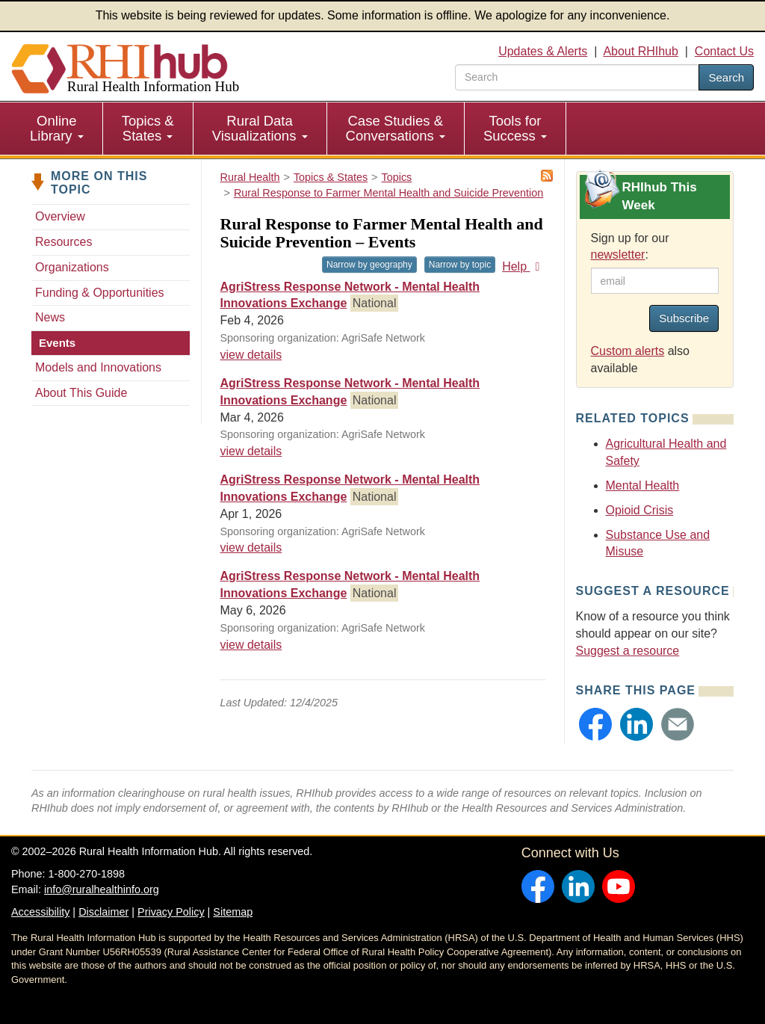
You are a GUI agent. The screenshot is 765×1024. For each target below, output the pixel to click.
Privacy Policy (171, 912)
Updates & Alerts (542, 51)
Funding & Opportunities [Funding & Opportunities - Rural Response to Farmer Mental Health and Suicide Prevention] (99, 292)
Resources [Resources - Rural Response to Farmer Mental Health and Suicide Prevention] (63, 241)
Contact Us (724, 51)
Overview (60, 216)
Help (523, 266)
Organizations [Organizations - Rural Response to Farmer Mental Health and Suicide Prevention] (72, 267)
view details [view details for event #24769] (251, 644)
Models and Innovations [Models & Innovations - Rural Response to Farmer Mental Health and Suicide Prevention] (98, 367)
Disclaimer (103, 912)
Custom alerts (628, 351)
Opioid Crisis (640, 510)
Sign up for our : (630, 247)
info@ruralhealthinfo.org (101, 889)
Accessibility (40, 912)
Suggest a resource (628, 650)
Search (726, 77)
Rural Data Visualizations (260, 128)
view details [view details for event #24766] (251, 354)
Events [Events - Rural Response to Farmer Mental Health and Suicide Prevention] (57, 342)
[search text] (577, 77)
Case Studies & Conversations (395, 128)
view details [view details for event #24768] (251, 547)
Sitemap (233, 912)
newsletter (618, 254)
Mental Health (643, 485)
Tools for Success (515, 128)
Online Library (57, 128)
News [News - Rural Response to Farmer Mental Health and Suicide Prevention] (50, 317)
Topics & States (148, 128)
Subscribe (684, 318)
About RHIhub (640, 51)
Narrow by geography (369, 264)
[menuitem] (57, 128)
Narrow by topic (460, 264)
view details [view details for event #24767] (251, 451)
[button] (595, 724)
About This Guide (81, 392)
